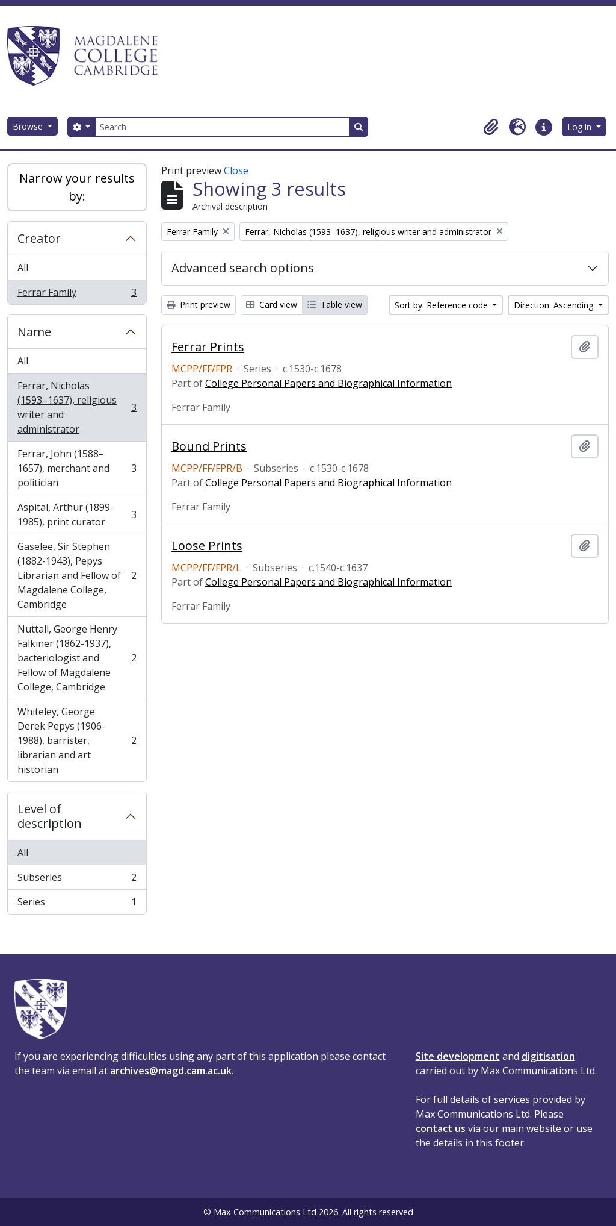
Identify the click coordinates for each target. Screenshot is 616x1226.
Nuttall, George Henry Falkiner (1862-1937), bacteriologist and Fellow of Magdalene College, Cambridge (77, 657)
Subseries (77, 880)
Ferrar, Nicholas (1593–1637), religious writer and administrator (77, 407)
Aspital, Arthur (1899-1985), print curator (77, 514)
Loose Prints (206, 546)
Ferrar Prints (207, 347)
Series (77, 904)
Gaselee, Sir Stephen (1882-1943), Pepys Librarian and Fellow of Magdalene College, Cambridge (77, 575)
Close (236, 170)
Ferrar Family (77, 294)
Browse (29, 126)
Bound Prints (209, 446)
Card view (271, 304)
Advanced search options (242, 268)
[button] (491, 127)
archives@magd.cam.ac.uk (171, 1070)
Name (34, 332)
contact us (441, 1128)
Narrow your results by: (77, 187)
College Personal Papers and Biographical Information (328, 383)
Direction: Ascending (555, 305)
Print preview (198, 304)
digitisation (548, 1056)
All (22, 267)
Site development (458, 1056)
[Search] (222, 127)
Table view (334, 304)
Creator (39, 238)
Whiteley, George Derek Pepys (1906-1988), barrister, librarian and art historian (77, 740)
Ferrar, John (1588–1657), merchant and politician (77, 468)
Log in (580, 127)
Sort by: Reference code (442, 305)
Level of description (49, 816)
